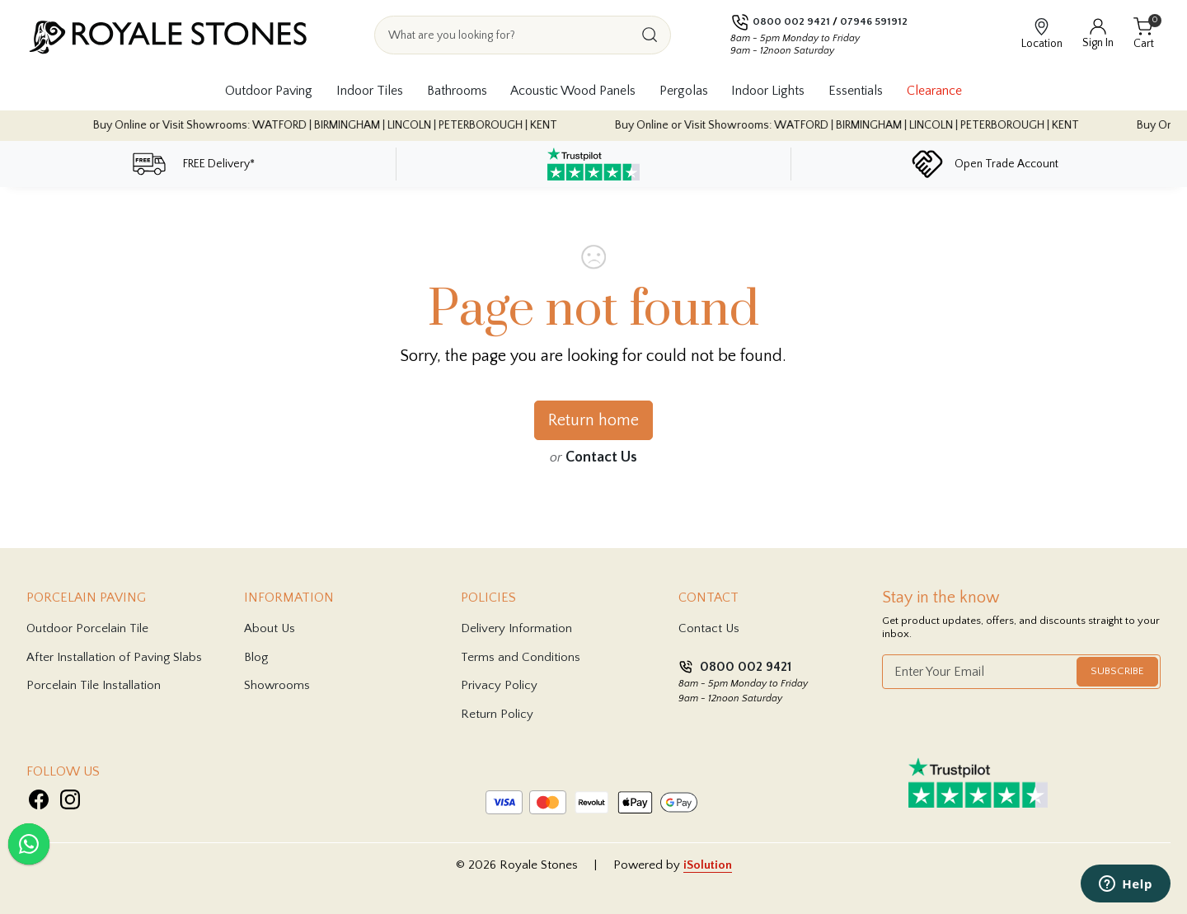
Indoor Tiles (369, 90)
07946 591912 (874, 21)
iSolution (707, 865)
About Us (269, 628)
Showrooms (277, 685)
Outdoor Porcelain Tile (87, 628)
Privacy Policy (499, 685)
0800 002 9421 (791, 21)
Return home (593, 420)
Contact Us (601, 457)
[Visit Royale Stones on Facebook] (38, 799)
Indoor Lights (768, 90)
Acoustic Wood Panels (573, 90)
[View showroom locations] (1042, 34)
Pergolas (683, 90)
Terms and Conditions (520, 657)
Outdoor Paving (268, 90)
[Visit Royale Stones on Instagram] (70, 799)
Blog (256, 657)
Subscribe (1117, 671)
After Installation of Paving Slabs (114, 657)
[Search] (649, 35)
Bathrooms (457, 90)
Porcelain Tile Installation (93, 685)
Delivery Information (516, 628)
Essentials (855, 90)
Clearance (934, 90)
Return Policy (497, 714)
